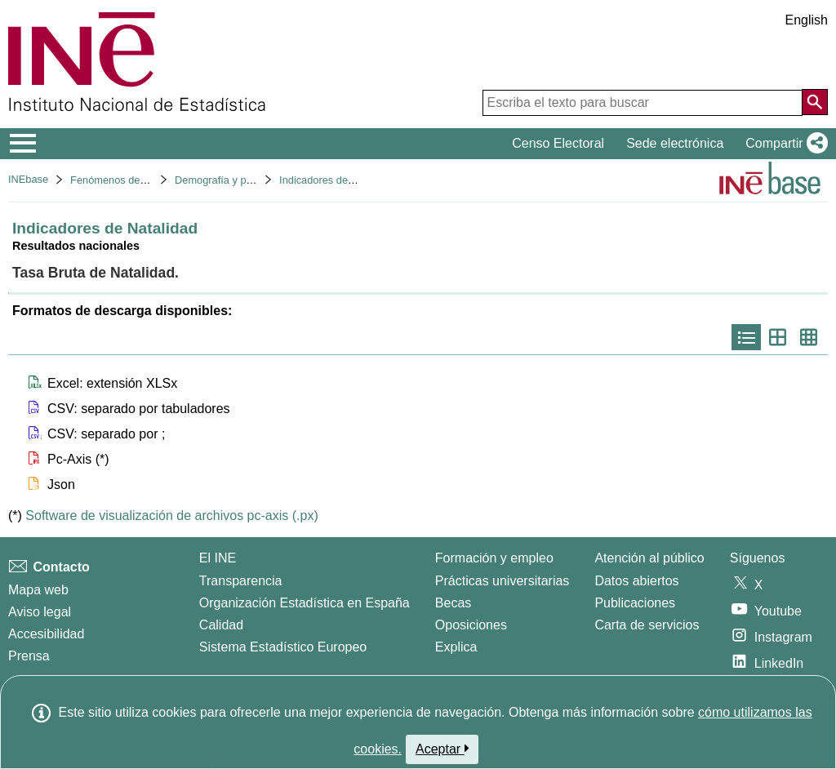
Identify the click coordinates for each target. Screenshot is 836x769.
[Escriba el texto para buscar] (642, 103)
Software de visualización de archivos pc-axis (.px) (171, 515)
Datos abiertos (636, 581)
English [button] (806, 20)
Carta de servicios (646, 625)
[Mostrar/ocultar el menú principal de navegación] (23, 143)
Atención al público (649, 558)
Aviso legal (39, 612)
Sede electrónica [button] (674, 143)
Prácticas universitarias (502, 581)
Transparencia (240, 581)
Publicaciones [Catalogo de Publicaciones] (634, 603)
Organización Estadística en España (304, 603)
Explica (456, 647)
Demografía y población (230, 180)
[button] (783, 143)
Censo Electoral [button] (558, 143)
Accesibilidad (46, 634)
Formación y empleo (494, 558)
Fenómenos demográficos (130, 180)
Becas (453, 603)
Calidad (221, 625)
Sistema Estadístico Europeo (283, 647)
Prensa (29, 656)
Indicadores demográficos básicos (358, 180)
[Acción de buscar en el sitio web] (815, 102)
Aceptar (442, 748)
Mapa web (38, 590)
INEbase (28, 179)
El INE (217, 558)
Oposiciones (471, 625)
